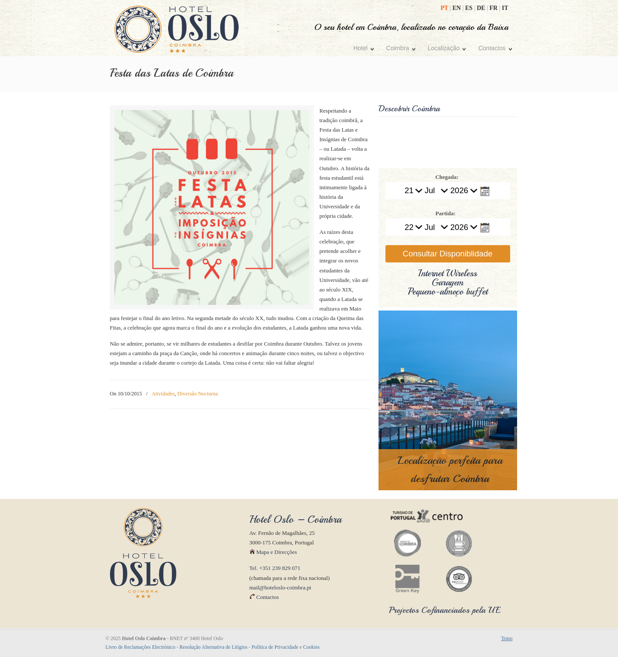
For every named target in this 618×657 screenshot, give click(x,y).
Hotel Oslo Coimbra (176, 29)
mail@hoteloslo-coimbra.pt (280, 587)
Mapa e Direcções (273, 552)
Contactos (264, 597)
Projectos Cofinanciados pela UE (445, 610)
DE (482, 8)
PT (445, 8)
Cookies (311, 647)
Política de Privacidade (275, 647)
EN (458, 8)
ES (469, 8)
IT (505, 8)
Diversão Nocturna (198, 394)
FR (494, 8)
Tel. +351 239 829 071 (275, 568)
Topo (507, 638)
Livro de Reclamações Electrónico (140, 647)
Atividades (163, 394)
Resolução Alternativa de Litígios (214, 647)
